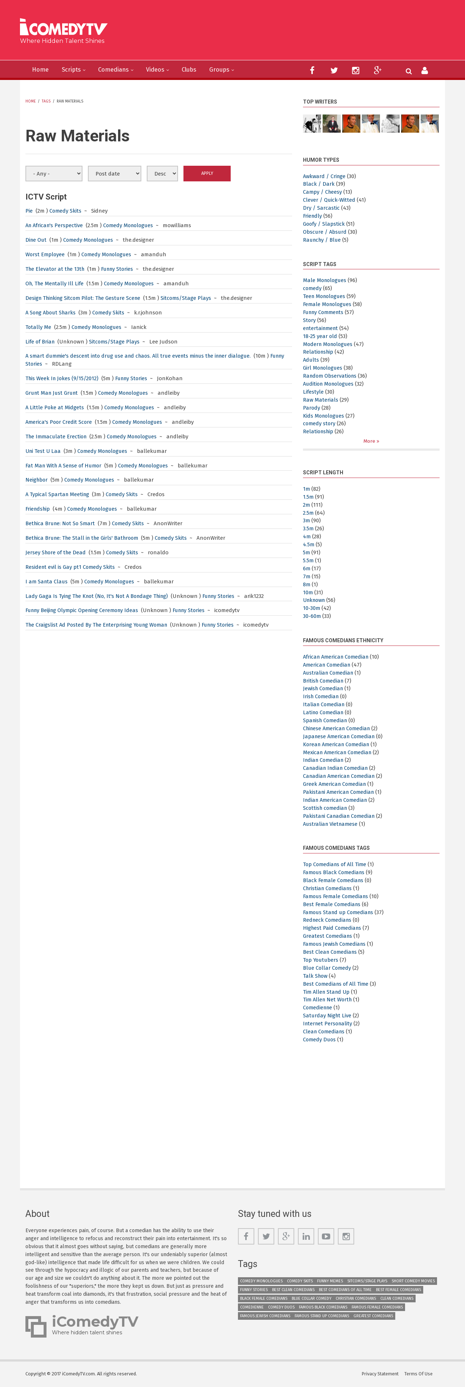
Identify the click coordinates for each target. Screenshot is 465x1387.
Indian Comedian (324, 760)
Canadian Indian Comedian (337, 768)
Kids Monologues (324, 416)
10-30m (311, 608)
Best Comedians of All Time (337, 984)
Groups (230, 70)
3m (306, 521)
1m (306, 489)
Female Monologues (328, 304)
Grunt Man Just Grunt (53, 393)
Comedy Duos (320, 1039)
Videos (162, 70)
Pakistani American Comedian (340, 792)
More (370, 441)
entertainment (321, 328)
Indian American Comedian (337, 800)
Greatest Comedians (328, 936)
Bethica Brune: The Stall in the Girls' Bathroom (84, 538)
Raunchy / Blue (323, 240)
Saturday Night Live (327, 1016)
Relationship (319, 352)
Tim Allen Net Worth (328, 1000)
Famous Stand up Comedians (340, 912)
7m (307, 576)
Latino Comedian (324, 712)
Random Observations (331, 376)
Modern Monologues (329, 344)
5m (306, 553)
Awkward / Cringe (325, 176)
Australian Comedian (329, 673)
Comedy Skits (65, 211)
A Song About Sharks (52, 312)
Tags (46, 101)
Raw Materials (321, 400)
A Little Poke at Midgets (55, 407)
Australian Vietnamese (331, 824)
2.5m (308, 513)
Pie (29, 211)
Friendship (38, 509)
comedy (312, 288)
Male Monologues (325, 280)
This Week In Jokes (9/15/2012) (62, 378)
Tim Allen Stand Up (327, 992)
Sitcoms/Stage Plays (192, 298)
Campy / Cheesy (323, 192)
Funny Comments (325, 312)
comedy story (319, 423)
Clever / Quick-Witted (329, 200)
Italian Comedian (325, 704)
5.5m (308, 560)
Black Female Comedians (334, 880)
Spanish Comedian (326, 720)
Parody (311, 408)
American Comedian (328, 665)
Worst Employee (45, 254)
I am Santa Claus (47, 581)
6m (307, 568)
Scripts (73, 70)
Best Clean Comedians (331, 952)
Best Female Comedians (333, 904)
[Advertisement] (288, 32)
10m (308, 592)
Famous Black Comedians (335, 872)
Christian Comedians (329, 888)
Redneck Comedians (328, 920)
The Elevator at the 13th (56, 269)
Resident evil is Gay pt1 (53, 567)
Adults (311, 360)
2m (306, 505)
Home (41, 70)
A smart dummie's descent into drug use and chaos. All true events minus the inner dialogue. (144, 356)
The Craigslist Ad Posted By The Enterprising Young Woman (99, 625)
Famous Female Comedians (337, 896)
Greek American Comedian (336, 784)
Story (309, 320)
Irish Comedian (322, 697)
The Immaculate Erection (57, 436)
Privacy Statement (380, 1374)
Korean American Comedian (338, 744)
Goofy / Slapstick (324, 224)
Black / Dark (319, 184)
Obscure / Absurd (325, 232)
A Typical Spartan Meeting (58, 494)
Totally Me (38, 327)
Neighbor (37, 480)
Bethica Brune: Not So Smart (61, 523)
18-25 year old (320, 336)
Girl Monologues (323, 368)
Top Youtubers (321, 960)
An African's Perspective (55, 225)
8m (307, 584)
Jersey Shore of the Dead (56, 552)
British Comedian (324, 681)
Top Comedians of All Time (336, 864)
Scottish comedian (326, 808)
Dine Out (36, 240)
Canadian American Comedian (341, 776)
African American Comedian (337, 657)
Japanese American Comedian (340, 736)
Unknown (315, 600)
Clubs (198, 70)
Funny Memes (330, 1281)
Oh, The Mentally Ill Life (55, 283)
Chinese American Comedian (338, 728)
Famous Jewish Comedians (336, 944)
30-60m (312, 616)
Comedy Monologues (131, 225)
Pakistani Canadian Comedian (340, 816)
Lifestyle (313, 392)
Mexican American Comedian (339, 752)
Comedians (118, 70)
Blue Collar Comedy (327, 968)
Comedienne (318, 1008)
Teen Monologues (325, 296)
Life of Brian (41, 341)
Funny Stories (121, 269)
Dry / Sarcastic (321, 208)
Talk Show (316, 976)
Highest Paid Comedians (333, 928)
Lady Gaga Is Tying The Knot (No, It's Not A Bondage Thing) (99, 596)
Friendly (313, 216)
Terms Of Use (419, 1374)
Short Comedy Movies (413, 1281)
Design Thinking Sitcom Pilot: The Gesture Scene (85, 298)
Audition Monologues (330, 384)
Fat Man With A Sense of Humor (65, 465)
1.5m (308, 497)
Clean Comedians (325, 1031)
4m (307, 537)
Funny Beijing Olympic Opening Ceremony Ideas (84, 610)
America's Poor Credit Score (59, 422)
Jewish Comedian (324, 689)
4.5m (309, 545)
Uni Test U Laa (43, 451)
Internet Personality (329, 1024)
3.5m (308, 529)
